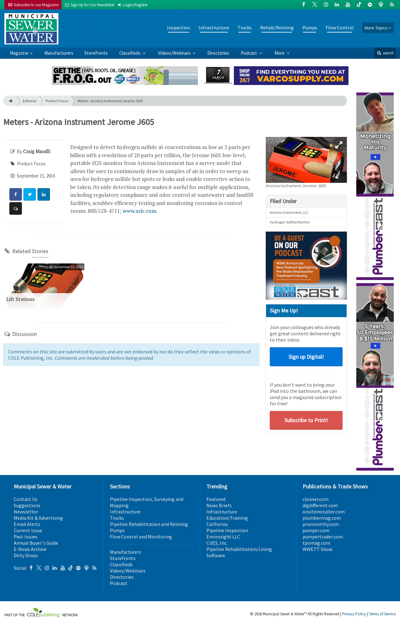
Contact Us (25, 499)
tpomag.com (316, 543)
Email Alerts (27, 524)
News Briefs (219, 505)
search (385, 53)
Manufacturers (58, 53)
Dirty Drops (26, 555)
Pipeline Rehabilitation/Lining (239, 549)
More (279, 53)
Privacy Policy (354, 614)
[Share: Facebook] (15, 194)
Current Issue (28, 530)
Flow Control (340, 27)
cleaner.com (315, 499)
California (217, 524)
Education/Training (227, 518)
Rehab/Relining (277, 27)
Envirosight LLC (223, 536)
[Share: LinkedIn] (43, 194)
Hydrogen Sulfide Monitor (290, 222)
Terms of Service (382, 614)
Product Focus (57, 100)
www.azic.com (139, 210)
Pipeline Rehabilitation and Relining (149, 524)
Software (215, 555)
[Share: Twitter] (29, 194)
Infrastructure (214, 27)
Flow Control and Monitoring (141, 536)
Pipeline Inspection (227, 530)
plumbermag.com (322, 518)
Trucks (245, 27)
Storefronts (96, 53)
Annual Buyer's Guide (36, 543)
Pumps (309, 27)
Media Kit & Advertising (38, 518)
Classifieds (130, 53)
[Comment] (15, 208)
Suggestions (27, 505)
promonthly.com (321, 524)
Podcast (249, 53)
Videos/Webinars (175, 53)
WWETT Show (317, 549)
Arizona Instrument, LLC (289, 212)
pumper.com (316, 530)
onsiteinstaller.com (324, 511)
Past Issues (25, 536)
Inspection (178, 27)
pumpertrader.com (323, 536)
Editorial (29, 100)
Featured (215, 499)
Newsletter (26, 511)
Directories (218, 53)
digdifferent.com (320, 505)
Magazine (19, 53)
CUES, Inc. (216, 543)
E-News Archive (30, 549)
